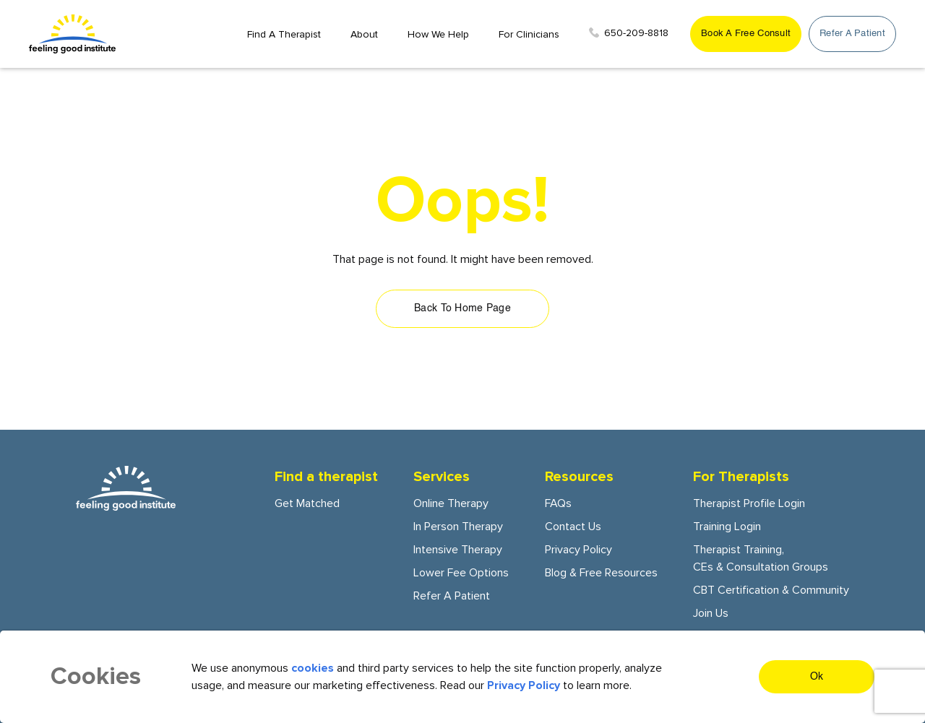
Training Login (727, 526)
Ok (817, 677)
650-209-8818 (628, 33)
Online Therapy (451, 503)
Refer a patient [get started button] (852, 33)
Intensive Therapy (457, 549)
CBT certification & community (771, 590)
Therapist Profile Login (749, 503)
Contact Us (573, 526)
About (364, 34)
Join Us (710, 613)
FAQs (558, 503)
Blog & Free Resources (601, 573)
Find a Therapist (284, 34)
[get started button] (745, 34)
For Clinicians (529, 34)
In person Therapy (458, 526)
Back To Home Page (462, 308)
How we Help (438, 34)
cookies (312, 668)
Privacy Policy (578, 549)
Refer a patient (451, 596)
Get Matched (307, 503)
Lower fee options (461, 573)
